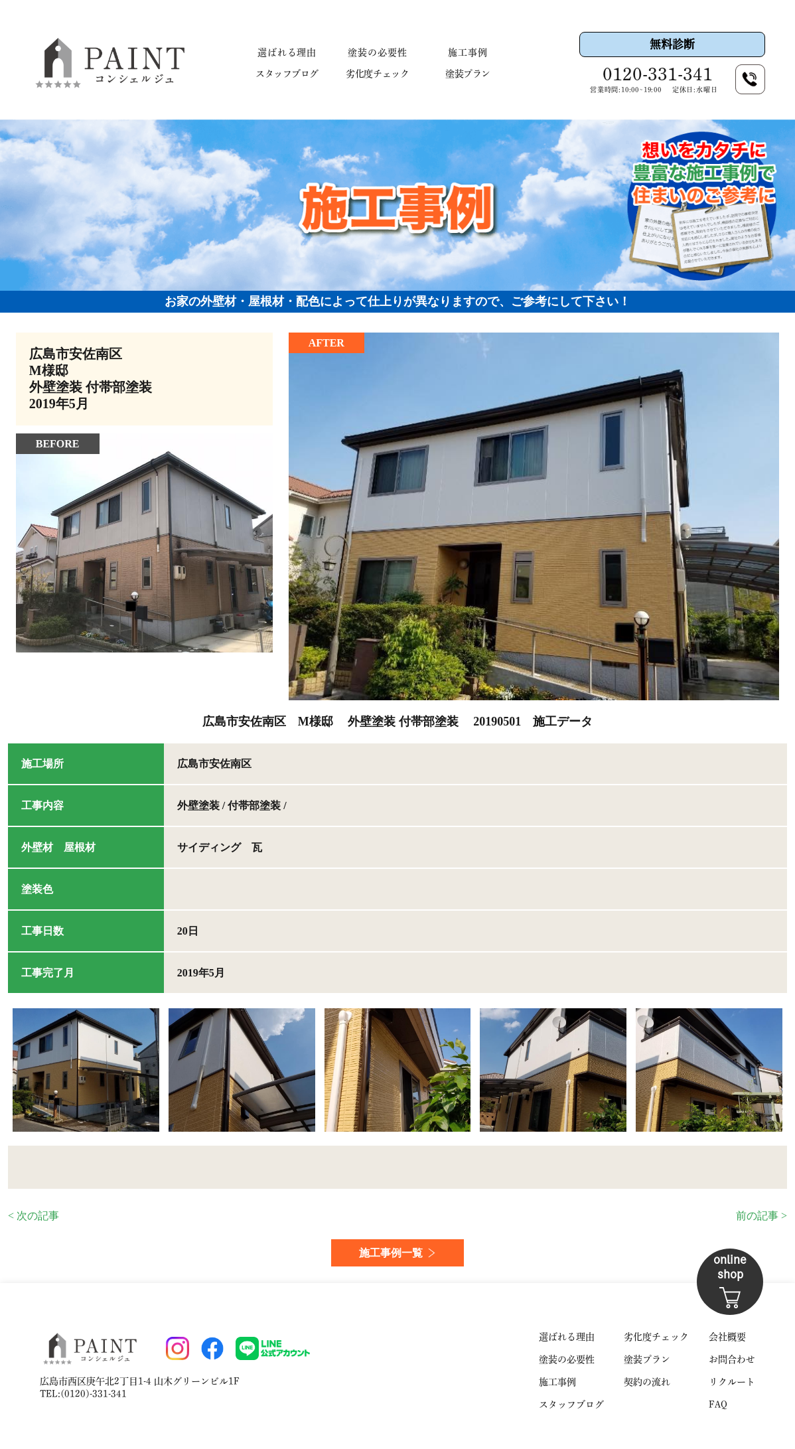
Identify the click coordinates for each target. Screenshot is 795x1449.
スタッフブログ (287, 73)
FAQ (718, 1404)
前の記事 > (761, 1215)
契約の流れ (647, 1382)
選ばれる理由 (287, 52)
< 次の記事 (33, 1215)
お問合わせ (732, 1359)
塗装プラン (467, 73)
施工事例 (468, 52)
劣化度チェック (377, 73)
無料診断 (672, 44)
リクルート (732, 1382)
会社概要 (727, 1336)
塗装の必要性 (377, 52)
